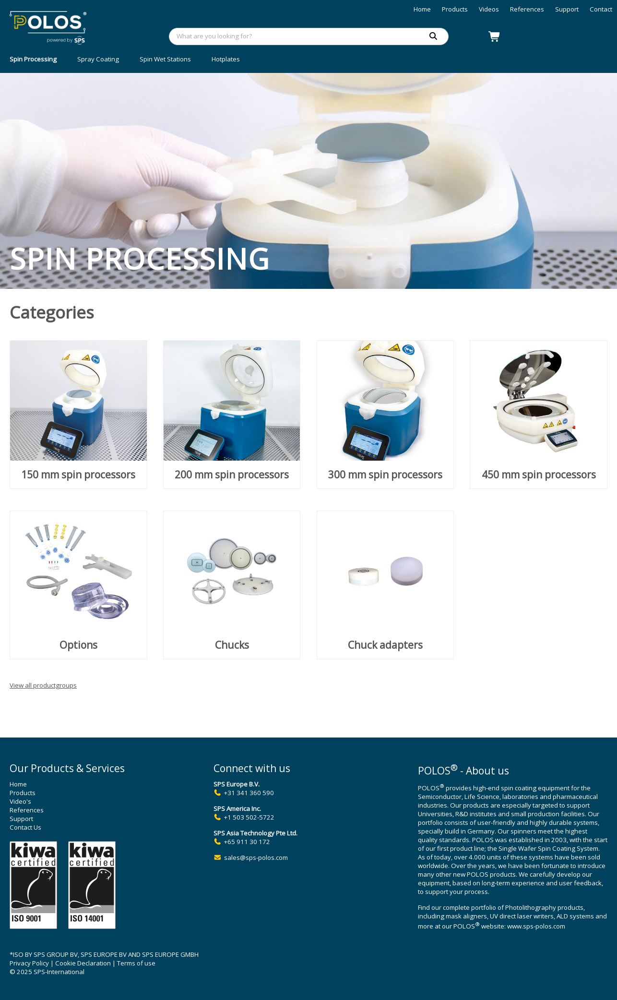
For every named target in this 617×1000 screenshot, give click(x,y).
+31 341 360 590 (249, 792)
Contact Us (25, 827)
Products (455, 9)
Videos (489, 9)
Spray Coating (98, 59)
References (527, 9)
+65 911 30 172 (247, 841)
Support (567, 9)
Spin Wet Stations (165, 59)
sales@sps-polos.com (256, 857)
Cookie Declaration (83, 963)
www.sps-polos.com (536, 926)
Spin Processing (33, 59)
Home (422, 9)
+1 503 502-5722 (249, 817)
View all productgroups (43, 685)
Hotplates (226, 59)
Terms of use (136, 963)
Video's (20, 801)
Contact (601, 9)
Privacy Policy (29, 963)
